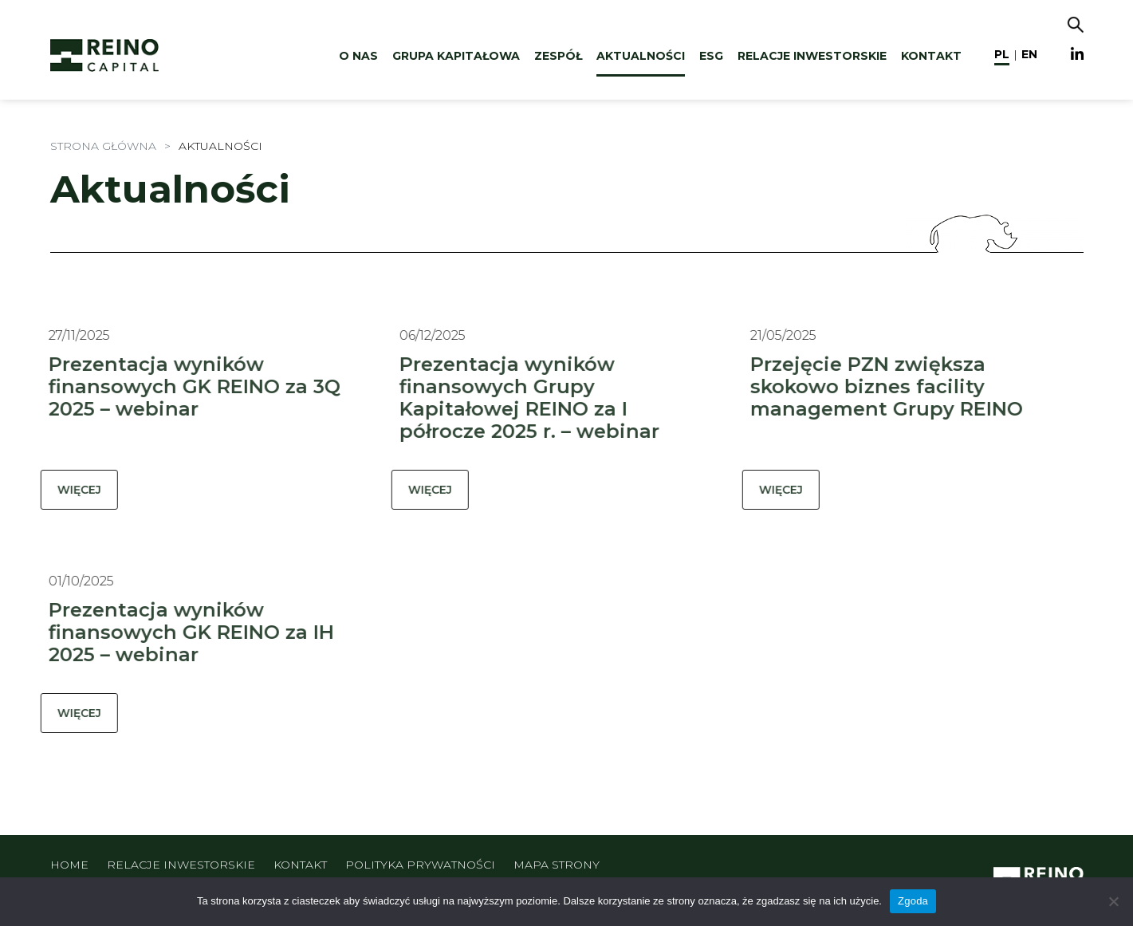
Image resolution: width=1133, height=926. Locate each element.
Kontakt (931, 56)
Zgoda (913, 901)
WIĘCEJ (70, 490)
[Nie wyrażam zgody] (1113, 901)
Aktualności (640, 56)
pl (1001, 54)
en (1029, 54)
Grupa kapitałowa (456, 56)
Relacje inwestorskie (812, 56)
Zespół (558, 56)
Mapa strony (556, 864)
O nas (358, 56)
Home (69, 864)
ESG (711, 56)
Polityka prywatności (420, 864)
